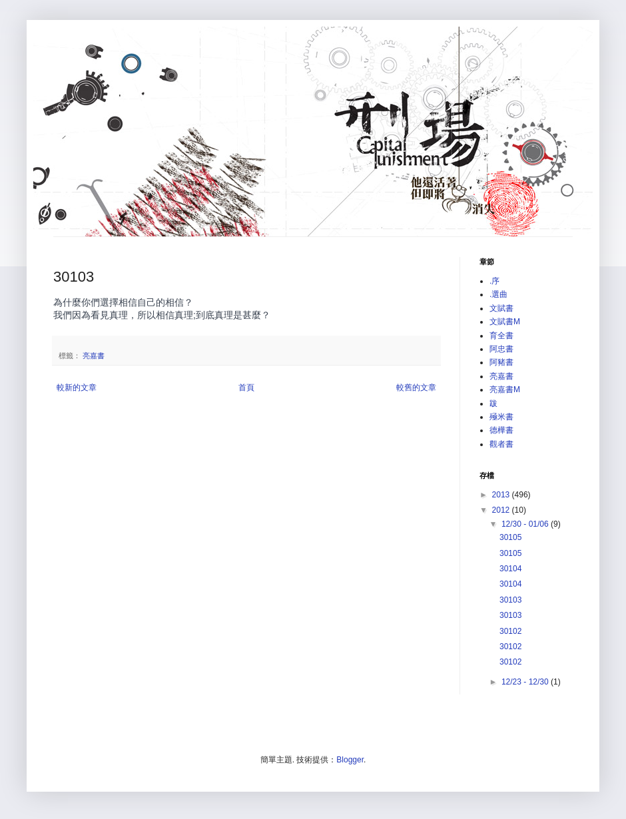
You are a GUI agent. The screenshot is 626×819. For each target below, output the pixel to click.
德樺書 (501, 430)
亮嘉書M (504, 389)
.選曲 (498, 294)
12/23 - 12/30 (526, 681)
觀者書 (501, 444)
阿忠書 (501, 349)
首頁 (246, 387)
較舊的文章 (416, 387)
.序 (494, 281)
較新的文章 (77, 387)
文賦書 (501, 308)
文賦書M (504, 321)
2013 (502, 494)
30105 (510, 537)
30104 (510, 568)
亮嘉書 (94, 356)
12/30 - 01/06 (526, 524)
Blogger (350, 759)
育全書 (501, 335)
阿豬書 (501, 362)
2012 (502, 510)
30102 (510, 631)
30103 (510, 600)
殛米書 (501, 416)
